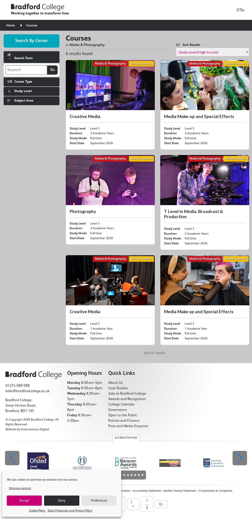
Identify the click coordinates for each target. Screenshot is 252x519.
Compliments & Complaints (215, 490)
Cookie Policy (37, 510)
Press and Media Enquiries (128, 426)
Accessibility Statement (147, 490)
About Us (115, 383)
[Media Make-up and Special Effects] (204, 105)
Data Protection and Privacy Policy (70, 510)
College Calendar (121, 404)
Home (10, 25)
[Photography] (110, 200)
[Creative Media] (110, 105)
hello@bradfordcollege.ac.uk (27, 391)
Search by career (31, 41)
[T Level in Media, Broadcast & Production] (204, 202)
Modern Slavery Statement (180, 490)
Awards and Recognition (127, 399)
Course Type (19, 81)
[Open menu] (239, 10)
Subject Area (20, 100)
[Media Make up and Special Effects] (204, 300)
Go (52, 70)
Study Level (19, 91)
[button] (240, 458)
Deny (61, 500)
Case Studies (118, 388)
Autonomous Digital (35, 429)
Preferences (99, 500)
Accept (24, 500)
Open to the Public (122, 415)
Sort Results (188, 44)
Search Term (20, 56)
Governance (117, 410)
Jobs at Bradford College (127, 394)
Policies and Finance (123, 421)
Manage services (20, 488)
